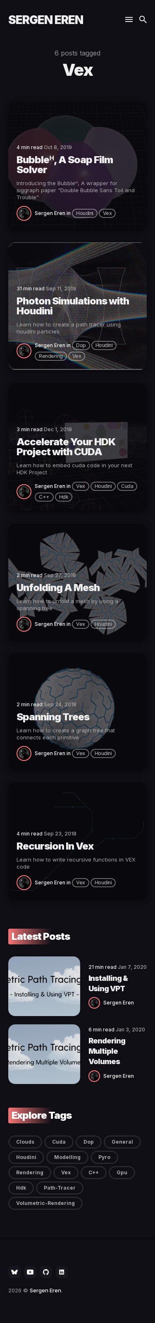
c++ (44, 497)
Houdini (84, 213)
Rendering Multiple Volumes (106, 1051)
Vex (107, 213)
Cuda (127, 486)
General (122, 1142)
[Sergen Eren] (26, 213)
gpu (122, 1172)
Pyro (104, 1157)
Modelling (67, 1157)
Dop (81, 345)
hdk (64, 497)
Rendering (51, 356)
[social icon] (14, 1272)
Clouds (25, 1142)
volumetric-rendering (45, 1203)
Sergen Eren (45, 20)
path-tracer (60, 1188)
